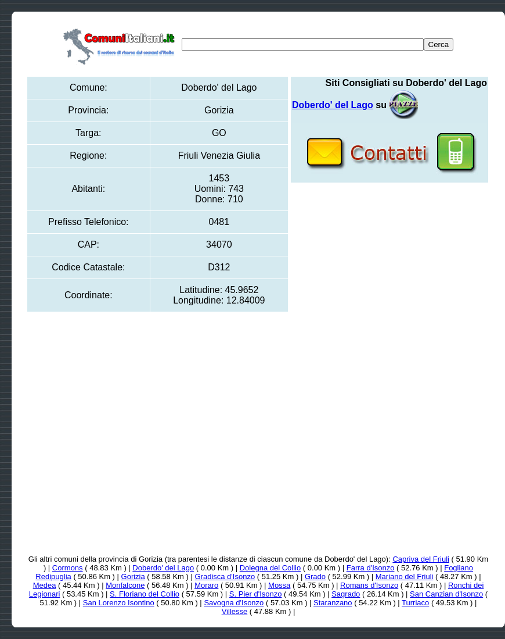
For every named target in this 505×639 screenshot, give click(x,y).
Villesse (235, 611)
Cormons (67, 567)
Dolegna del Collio (270, 567)
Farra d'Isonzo (371, 567)
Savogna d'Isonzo (234, 602)
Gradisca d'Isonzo (224, 576)
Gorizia (133, 576)
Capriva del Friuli (420, 559)
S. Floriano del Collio (144, 594)
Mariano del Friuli (405, 576)
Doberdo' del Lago (163, 567)
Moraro (206, 585)
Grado (315, 576)
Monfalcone (125, 585)
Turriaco (415, 602)
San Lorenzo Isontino (118, 602)
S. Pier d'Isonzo (255, 594)
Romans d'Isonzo (369, 585)
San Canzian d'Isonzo (446, 594)
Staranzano (332, 602)
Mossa (279, 585)
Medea (44, 585)
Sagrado (345, 594)
